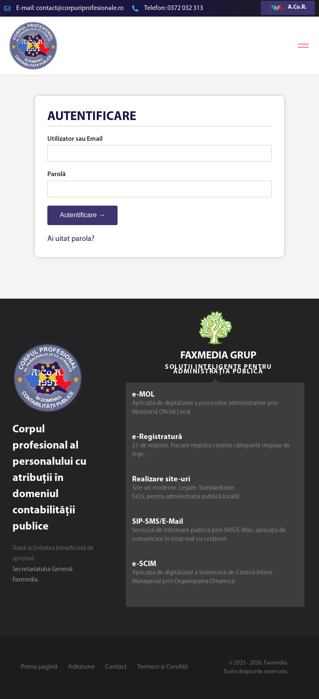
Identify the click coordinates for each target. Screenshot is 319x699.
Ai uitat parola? (70, 239)
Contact (116, 667)
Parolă (56, 174)
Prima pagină (39, 667)
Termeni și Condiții (162, 667)
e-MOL (143, 395)
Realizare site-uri (161, 479)
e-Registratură (157, 437)
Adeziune (81, 667)
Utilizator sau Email (75, 139)
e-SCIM (144, 564)
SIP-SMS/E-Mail (157, 522)
